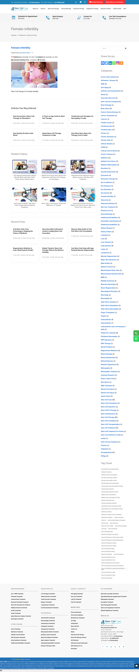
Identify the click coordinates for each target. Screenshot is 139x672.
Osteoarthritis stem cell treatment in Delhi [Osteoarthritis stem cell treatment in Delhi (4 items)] (111, 508)
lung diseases (106, 246)
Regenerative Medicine (109, 350)
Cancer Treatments (108, 115)
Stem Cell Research (108, 414)
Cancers (104, 119)
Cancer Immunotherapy (109, 112)
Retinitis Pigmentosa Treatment (109, 610)
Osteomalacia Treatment (48, 623)
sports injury (105, 396)
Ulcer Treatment (15, 629)
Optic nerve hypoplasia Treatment (110, 607)
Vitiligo (103, 456)
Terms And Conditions (77, 615)
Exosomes (105, 175)
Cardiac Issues (106, 122)
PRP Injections (106, 340)
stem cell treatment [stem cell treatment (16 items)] (118, 554)
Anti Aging (105, 87)
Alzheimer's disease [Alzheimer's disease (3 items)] (106, 472)
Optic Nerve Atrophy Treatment (110, 593)
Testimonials (74, 623)
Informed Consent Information (79, 643)
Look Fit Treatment (76, 599)
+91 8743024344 (34, 2)
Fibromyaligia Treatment (48, 620)
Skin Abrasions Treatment (18, 637)
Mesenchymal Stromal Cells (111, 274)
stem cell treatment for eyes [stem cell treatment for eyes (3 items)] (108, 557)
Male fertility (105, 263)
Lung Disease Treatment (48, 605)
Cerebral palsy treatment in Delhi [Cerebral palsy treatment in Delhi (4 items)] (109, 491)
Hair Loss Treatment (76, 596)
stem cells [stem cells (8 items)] (103, 528)
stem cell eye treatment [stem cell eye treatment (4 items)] (121, 525)
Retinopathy (105, 368)
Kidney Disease (106, 228)
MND (102, 277)
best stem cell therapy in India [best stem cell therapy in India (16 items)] (109, 480)
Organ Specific (47, 588)
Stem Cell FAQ (75, 626)
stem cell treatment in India (111, 435)
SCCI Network (75, 640)
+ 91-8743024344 (117, 636)
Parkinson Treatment (17, 596)
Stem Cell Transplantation (110, 424)
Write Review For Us (76, 646)
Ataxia (103, 94)
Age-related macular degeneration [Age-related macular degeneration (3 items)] (110, 469)
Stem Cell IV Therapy (108, 410)
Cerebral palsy (106, 129)
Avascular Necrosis (108, 98)
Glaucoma (104, 200)
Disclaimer (74, 648)
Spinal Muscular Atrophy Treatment (21, 616)
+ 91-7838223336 (114, 638)
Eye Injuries (105, 193)
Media (72, 632)
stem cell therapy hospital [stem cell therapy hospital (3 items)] (107, 548)
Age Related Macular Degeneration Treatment (114, 596)
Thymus (104, 445)
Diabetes (104, 158)
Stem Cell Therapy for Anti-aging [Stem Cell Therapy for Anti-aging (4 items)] (109, 534)
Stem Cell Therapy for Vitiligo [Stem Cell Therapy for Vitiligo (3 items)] (108, 545)
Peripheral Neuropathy (109, 336)
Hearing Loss (106, 210)
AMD (102, 84)
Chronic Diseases (107, 137)
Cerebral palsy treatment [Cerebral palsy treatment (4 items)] (107, 489)
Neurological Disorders (109, 291)
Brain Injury (105, 108)
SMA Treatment (106, 385)
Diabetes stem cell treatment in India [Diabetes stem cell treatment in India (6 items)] (110, 497)
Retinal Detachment (108, 357)
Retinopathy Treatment (109, 371)
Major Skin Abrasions (109, 260)
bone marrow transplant (109, 101)
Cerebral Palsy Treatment (18, 599)
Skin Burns (105, 382)
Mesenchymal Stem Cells (110, 270)
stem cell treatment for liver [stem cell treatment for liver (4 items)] (108, 560)
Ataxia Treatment (16, 613)
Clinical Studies (106, 144)
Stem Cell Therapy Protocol (78, 637)
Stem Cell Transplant (108, 421)
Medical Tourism (107, 267)
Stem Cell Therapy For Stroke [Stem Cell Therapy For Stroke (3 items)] (108, 543)
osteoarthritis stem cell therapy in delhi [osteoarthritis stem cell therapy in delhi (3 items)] (111, 506)
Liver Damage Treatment (48, 593)
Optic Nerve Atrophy (108, 302)
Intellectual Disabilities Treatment (20, 643)
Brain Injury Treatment (17, 619)
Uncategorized (106, 452)
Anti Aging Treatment (77, 593)
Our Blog (73, 620)
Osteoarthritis (106, 319)
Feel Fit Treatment (76, 602)
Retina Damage (106, 354)
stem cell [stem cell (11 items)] (103, 520)
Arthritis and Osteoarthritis (111, 91)
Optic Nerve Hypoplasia (109, 305)
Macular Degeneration (109, 256)
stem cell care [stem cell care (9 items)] (104, 523)
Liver (103, 239)
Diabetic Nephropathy (109, 165)
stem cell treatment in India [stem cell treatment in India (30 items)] (108, 575)
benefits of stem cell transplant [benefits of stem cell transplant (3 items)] (109, 474)
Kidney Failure (106, 231)
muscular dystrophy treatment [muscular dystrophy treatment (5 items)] (109, 503)
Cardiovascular (106, 126)
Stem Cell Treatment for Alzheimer (20, 605)
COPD (103, 147)
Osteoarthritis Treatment (48, 618)
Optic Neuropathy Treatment (109, 605)
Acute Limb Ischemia (108, 77)
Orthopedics (46, 613)
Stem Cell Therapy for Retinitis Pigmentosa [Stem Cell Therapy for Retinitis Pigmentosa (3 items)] (112, 540)
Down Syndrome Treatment (18, 640)
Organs (103, 316)
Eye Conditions (106, 182)
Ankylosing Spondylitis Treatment (50, 643)
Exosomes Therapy (108, 179)
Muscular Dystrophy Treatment (19, 602)
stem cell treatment (108, 428)
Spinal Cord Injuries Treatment (49, 637)
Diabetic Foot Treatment (18, 634)
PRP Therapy (105, 343)
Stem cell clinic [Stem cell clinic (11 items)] (114, 523)
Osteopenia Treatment (47, 626)
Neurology (104, 295)
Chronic (104, 133)
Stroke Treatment (16, 610)
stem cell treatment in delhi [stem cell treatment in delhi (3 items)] (108, 572)
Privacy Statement (76, 612)
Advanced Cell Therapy (77, 634)
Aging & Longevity (78, 588)
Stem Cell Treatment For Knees (112, 431)
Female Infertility (107, 196)
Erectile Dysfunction (108, 172)
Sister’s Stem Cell (107, 378)
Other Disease (16, 624)
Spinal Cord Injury (107, 389)
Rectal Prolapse (106, 347)
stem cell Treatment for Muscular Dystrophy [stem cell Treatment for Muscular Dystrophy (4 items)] (112, 565)
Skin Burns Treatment (17, 632)
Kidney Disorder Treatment (48, 596)
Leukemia (104, 235)
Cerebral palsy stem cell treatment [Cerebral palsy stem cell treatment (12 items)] (110, 483)
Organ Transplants (107, 312)
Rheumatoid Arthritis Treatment (50, 632)
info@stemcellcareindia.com (109, 627)
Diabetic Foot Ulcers (108, 161)
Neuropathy (105, 298)
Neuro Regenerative (108, 288)
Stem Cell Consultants (109, 403)
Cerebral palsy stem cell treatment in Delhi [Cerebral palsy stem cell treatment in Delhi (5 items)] (112, 486)
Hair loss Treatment (108, 207)
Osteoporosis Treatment (47, 629)
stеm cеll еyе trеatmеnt (109, 442)
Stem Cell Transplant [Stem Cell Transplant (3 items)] (106, 554)
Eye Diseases (106, 186)
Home (14, 35)
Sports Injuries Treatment (48, 640)
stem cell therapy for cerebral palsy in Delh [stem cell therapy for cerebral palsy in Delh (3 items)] (112, 537)
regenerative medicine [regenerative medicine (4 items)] (107, 517)
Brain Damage (106, 105)
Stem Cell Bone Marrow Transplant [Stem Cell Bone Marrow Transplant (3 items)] (116, 520)
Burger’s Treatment (46, 602)
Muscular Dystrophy (108, 284)
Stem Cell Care (106, 400)
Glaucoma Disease (108, 203)
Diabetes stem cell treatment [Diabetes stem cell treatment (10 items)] (108, 494)
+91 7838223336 (59, 2)
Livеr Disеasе (106, 242)
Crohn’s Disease (107, 154)
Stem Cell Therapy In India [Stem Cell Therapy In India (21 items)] (108, 551)
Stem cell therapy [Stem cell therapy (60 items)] (112, 528)
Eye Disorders (106, 189)
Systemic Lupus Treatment (48, 634)
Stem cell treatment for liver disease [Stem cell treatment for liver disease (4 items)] (110, 562)
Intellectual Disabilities (109, 217)
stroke (103, 438)
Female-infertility (20, 47)
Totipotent (104, 449)
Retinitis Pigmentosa (108, 364)
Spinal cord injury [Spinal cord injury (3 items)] (118, 517)
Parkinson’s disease (108, 333)
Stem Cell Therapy (107, 417)
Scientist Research (108, 375)
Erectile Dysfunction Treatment (49, 607)
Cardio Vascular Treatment (48, 599)
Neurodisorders (17, 588)
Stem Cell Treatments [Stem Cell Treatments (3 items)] (106, 578)
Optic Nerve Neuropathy (110, 309)
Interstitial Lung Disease (110, 221)
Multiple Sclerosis (107, 281)
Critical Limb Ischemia (109, 151)
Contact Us (74, 629)
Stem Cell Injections (108, 407)
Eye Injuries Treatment (107, 602)
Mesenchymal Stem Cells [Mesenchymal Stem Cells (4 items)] (107, 500)
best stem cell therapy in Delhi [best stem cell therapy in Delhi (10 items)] (109, 477)
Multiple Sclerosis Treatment (19, 607)
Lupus (103, 249)
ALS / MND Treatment (17, 593)
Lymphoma (105, 252)
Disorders (104, 168)
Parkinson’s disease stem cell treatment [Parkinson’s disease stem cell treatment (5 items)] (111, 514)
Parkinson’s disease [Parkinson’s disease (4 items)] (106, 511)
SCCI (17, 659)
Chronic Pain (105, 140)
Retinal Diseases (107, 361)
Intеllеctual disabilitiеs (109, 224)
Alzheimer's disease (108, 80)
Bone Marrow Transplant (78, 618)
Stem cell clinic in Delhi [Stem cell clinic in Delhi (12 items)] (107, 525)
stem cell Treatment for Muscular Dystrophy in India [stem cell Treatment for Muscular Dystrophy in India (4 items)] (113, 569)
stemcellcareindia (24, 52)
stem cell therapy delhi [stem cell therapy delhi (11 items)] (107, 531)
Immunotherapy (106, 214)
